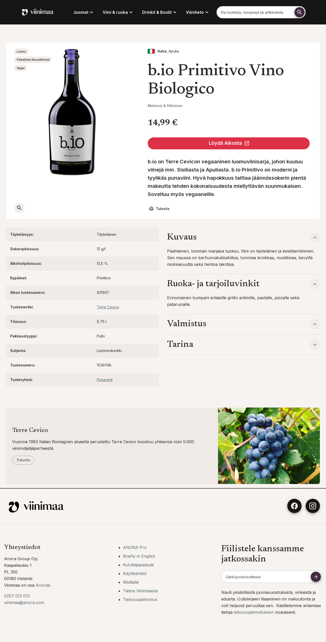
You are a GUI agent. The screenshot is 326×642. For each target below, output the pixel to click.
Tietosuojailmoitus (140, 599)
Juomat (83, 12)
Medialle (131, 582)
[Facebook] (294, 506)
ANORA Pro (135, 547)
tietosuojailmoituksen (254, 612)
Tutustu (23, 460)
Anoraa (43, 585)
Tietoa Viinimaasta (140, 590)
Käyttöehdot (134, 573)
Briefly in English (139, 556)
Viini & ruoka (118, 12)
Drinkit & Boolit (160, 12)
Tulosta (159, 208)
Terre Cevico (108, 307)
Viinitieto (198, 12)
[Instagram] (313, 506)
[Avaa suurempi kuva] (19, 208)
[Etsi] (299, 12)
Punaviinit (105, 379)
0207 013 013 (17, 595)
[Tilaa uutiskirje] (316, 577)
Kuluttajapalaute (138, 564)
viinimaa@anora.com (24, 602)
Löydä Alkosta (229, 143)
